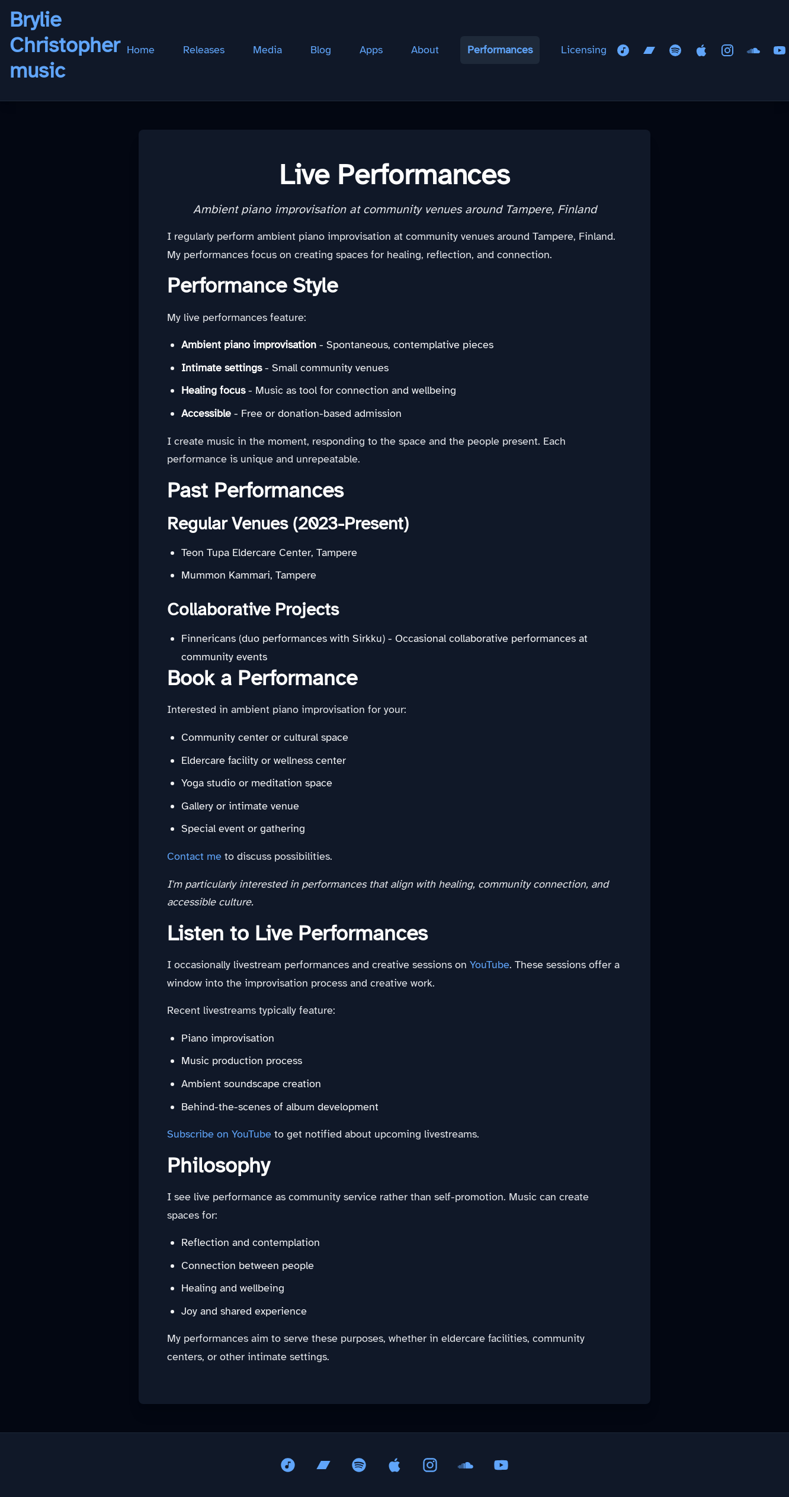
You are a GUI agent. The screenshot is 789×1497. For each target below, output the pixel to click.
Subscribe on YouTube (219, 1134)
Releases (203, 49)
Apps (371, 49)
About (425, 49)
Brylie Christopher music (64, 45)
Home (141, 49)
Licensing (584, 49)
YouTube (489, 964)
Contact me (194, 856)
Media (267, 49)
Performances (500, 49)
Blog (320, 49)
